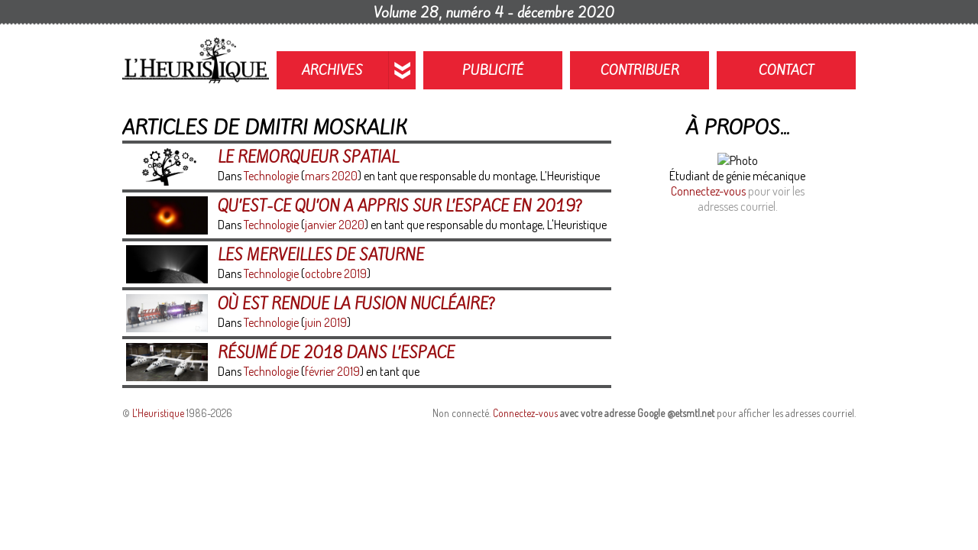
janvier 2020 (334, 224)
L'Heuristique (158, 412)
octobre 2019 (336, 273)
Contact (786, 70)
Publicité (493, 70)
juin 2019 (326, 322)
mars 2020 (331, 175)
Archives (332, 70)
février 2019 (332, 371)
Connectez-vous (708, 191)
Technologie (271, 175)
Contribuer (640, 70)
